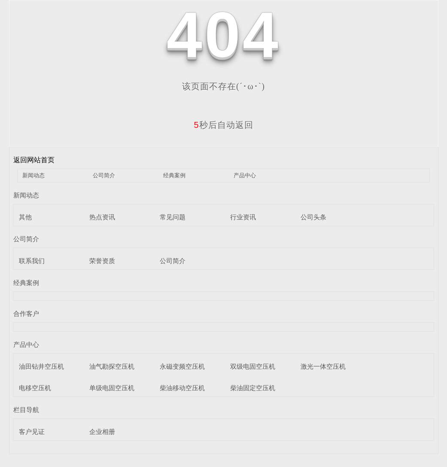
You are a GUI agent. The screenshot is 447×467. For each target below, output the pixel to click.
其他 (25, 217)
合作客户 (26, 313)
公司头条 (313, 217)
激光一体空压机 (323, 366)
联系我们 (32, 260)
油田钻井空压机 (41, 366)
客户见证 (32, 431)
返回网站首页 (34, 160)
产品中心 (245, 175)
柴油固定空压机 (252, 387)
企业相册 (102, 431)
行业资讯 (243, 217)
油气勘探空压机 (111, 366)
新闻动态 (33, 175)
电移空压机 (35, 387)
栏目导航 (26, 409)
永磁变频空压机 (182, 366)
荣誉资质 (102, 260)
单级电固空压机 (111, 387)
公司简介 (104, 175)
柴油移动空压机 (182, 387)
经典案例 (174, 175)
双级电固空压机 (252, 366)
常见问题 (172, 217)
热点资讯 (102, 217)
